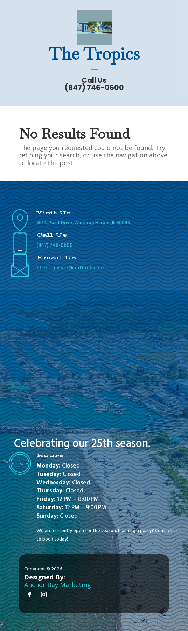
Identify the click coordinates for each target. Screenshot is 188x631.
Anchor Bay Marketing (57, 584)
